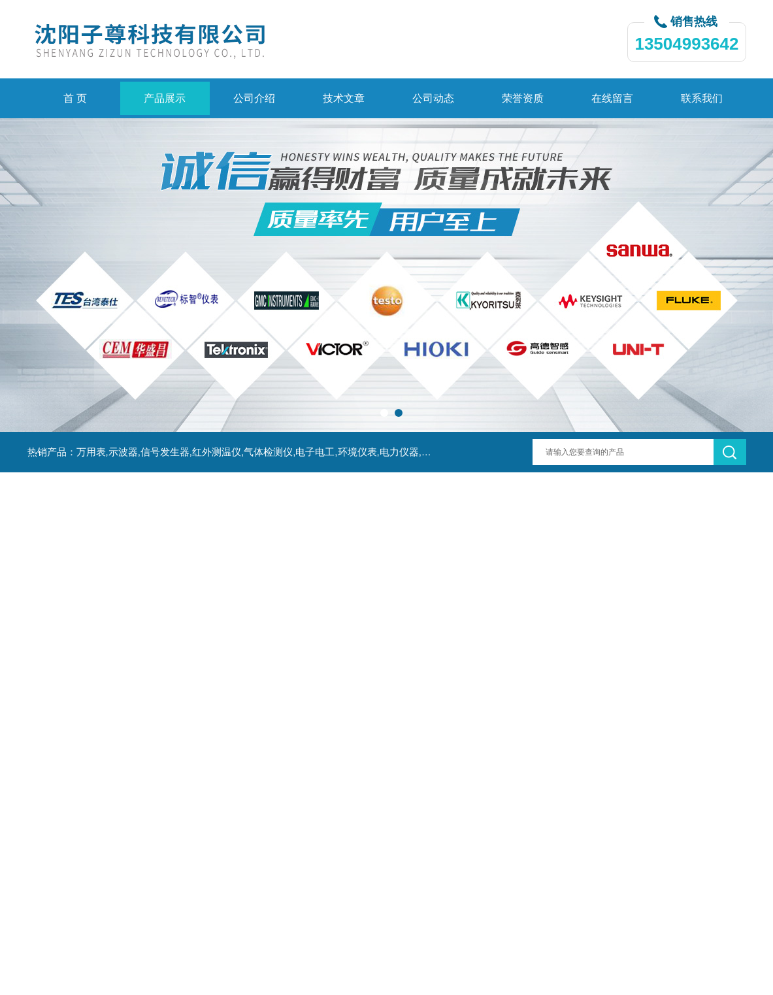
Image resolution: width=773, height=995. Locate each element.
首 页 (75, 98)
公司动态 (433, 98)
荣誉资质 (523, 98)
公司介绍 (254, 98)
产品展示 (165, 98)
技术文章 (344, 98)
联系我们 (702, 98)
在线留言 (612, 98)
